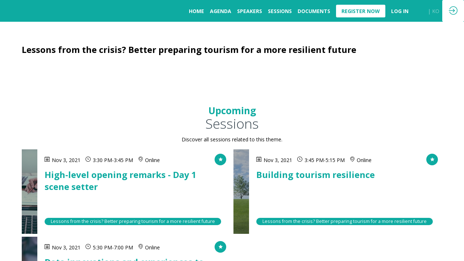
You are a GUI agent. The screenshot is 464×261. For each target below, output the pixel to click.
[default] (400, 11)
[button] (360, 11)
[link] (196, 11)
